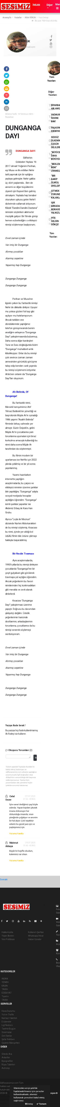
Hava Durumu (8, 1011)
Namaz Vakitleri (9, 1018)
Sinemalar (7, 1032)
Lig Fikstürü (7, 1025)
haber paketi (6, 1096)
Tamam (41, 1104)
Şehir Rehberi (8, 1039)
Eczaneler (6, 1021)
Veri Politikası (8, 939)
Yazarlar (18, 17)
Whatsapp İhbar (36, 935)
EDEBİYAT (7, 993)
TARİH (5, 989)
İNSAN (36, 4)
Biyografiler (7, 1061)
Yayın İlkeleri (8, 935)
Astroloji (6, 1068)
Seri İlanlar (7, 1035)
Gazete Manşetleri (11, 1043)
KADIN (5, 985)
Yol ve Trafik (8, 1014)
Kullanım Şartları (36, 932)
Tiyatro (5, 996)
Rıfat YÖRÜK (30, 17)
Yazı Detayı (43, 17)
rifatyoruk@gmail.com (24, 47)
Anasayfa (7, 17)
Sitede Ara (7, 1054)
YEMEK (5, 982)
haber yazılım (6, 1099)
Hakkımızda (7, 932)
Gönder (36, 757)
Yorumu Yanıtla (16, 833)
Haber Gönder (35, 939)
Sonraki (4, 879)
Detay (29, 1104)
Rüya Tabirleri (8, 1064)
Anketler (6, 1057)
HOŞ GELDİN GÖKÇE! (55, 221)
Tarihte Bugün (9, 1028)
